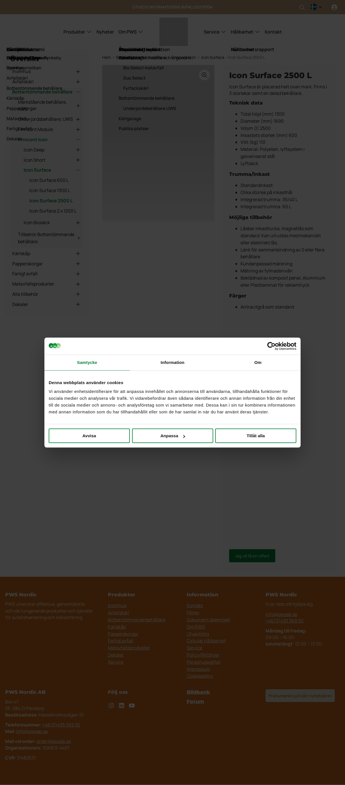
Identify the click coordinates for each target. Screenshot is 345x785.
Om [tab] (257, 362)
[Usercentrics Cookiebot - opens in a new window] (271, 346)
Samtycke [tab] (87, 362)
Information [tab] (172, 362)
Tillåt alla (256, 435)
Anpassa (172, 435)
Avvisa (89, 435)
